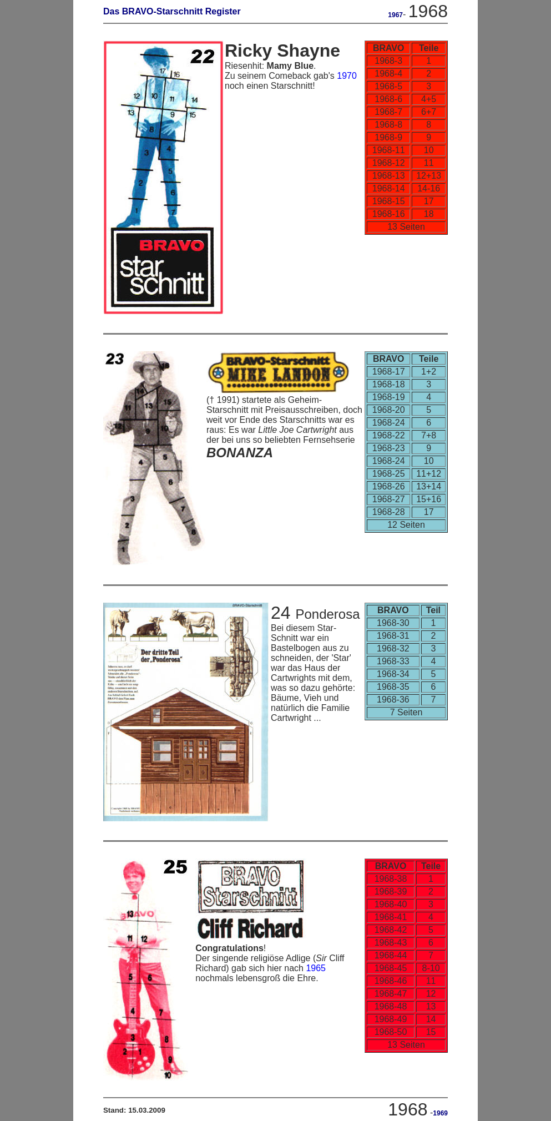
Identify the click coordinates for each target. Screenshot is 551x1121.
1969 (440, 1113)
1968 (428, 11)
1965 (316, 968)
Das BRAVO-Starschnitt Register (172, 11)
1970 (347, 75)
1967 (395, 15)
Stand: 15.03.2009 (134, 1110)
